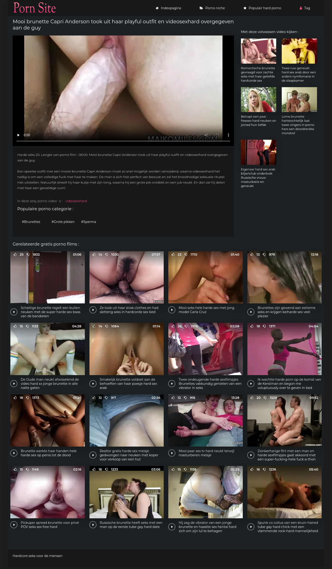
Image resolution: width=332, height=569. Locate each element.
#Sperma (88, 222)
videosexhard (76, 201)
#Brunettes (31, 222)
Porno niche (212, 8)
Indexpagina (168, 8)
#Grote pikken (63, 222)
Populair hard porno (262, 8)
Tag (305, 8)
